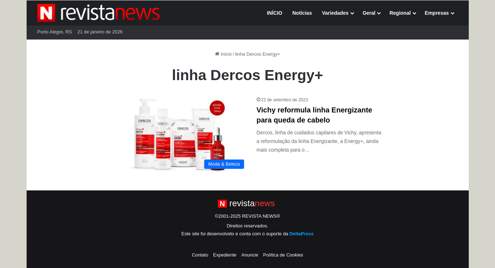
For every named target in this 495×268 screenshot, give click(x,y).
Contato (200, 255)
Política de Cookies (283, 255)
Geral (369, 13)
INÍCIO (274, 13)
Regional (400, 13)
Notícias (302, 13)
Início (223, 54)
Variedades (335, 13)
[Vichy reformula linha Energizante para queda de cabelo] (180, 134)
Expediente (225, 255)
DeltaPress (301, 233)
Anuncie (249, 255)
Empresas (437, 13)
